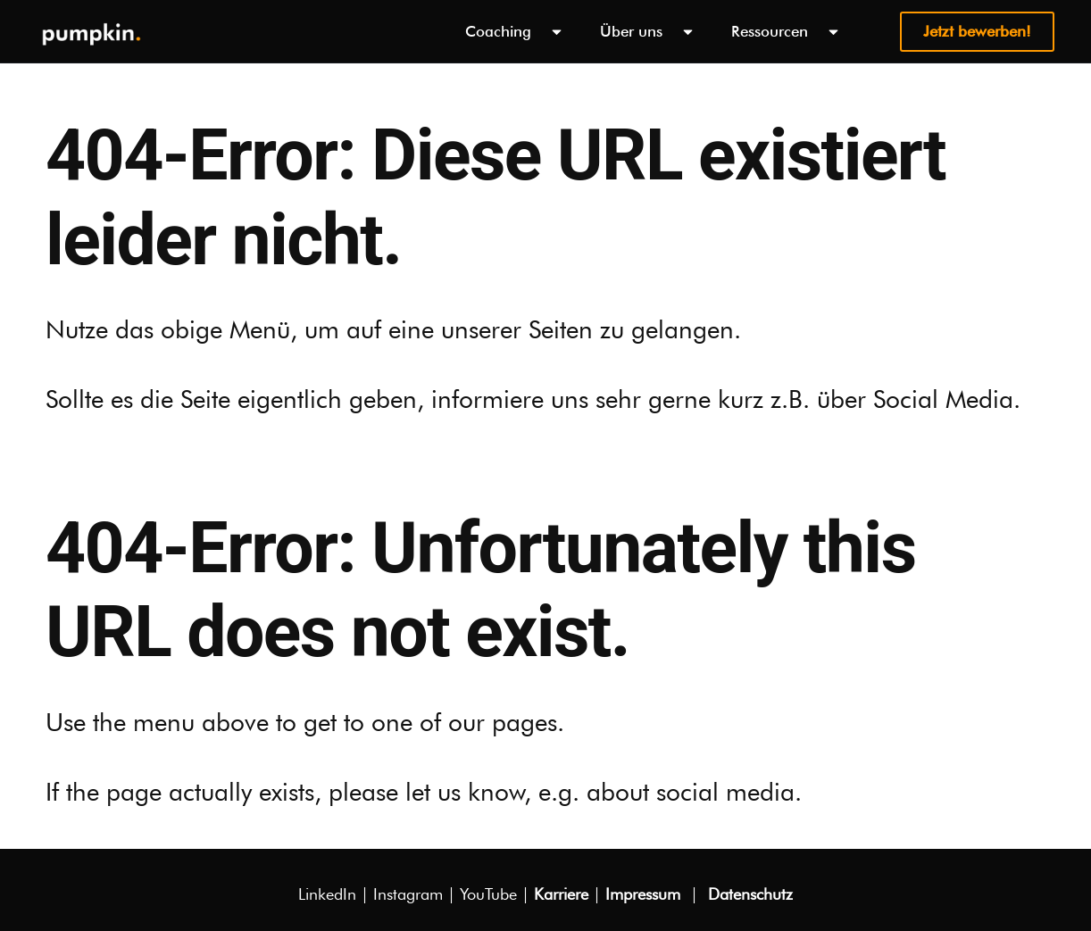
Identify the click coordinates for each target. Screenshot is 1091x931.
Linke (327, 894)
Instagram (408, 894)
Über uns (647, 31)
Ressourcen (786, 31)
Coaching (514, 31)
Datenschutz (750, 894)
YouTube (488, 894)
